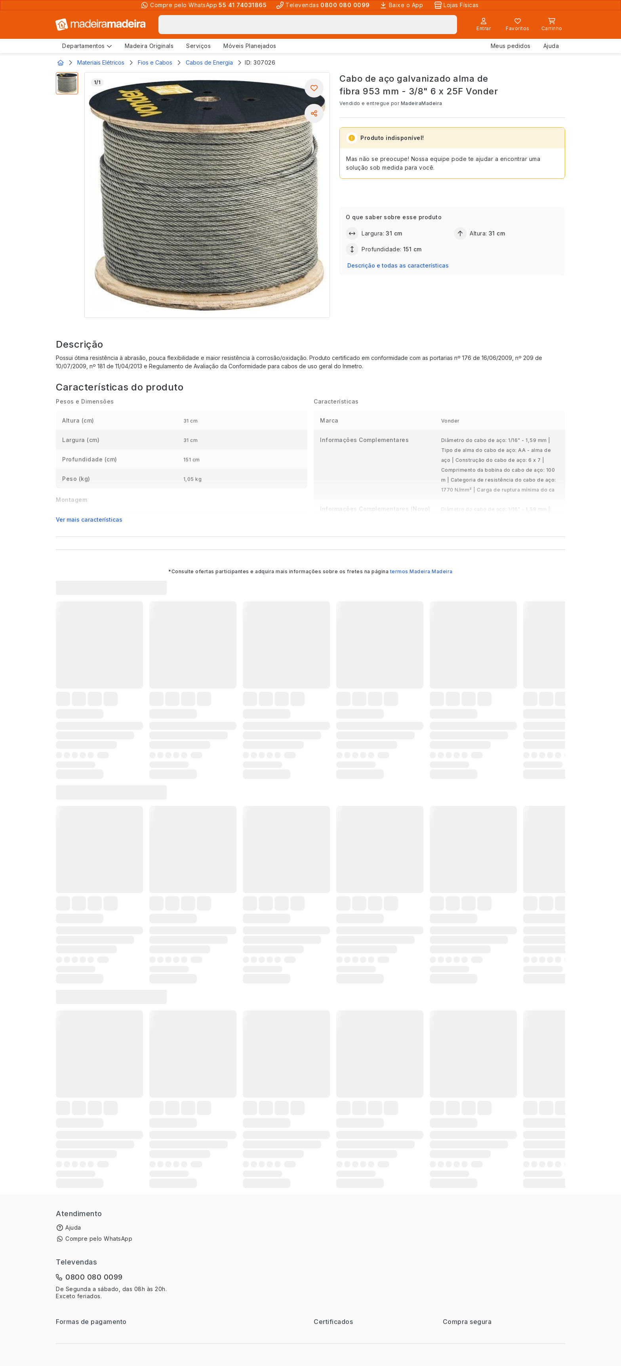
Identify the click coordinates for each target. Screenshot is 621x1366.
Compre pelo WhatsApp (98, 1238)
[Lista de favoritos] (517, 24)
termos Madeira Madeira (421, 571)
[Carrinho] (552, 24)
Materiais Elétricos (100, 62)
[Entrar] (483, 24)
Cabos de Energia (209, 62)
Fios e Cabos (155, 62)
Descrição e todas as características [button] (398, 265)
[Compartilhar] (314, 113)
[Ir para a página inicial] (100, 24)
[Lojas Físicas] (457, 5)
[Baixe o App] (402, 5)
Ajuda (73, 1227)
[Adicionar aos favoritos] (314, 88)
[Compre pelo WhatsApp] (204, 5)
